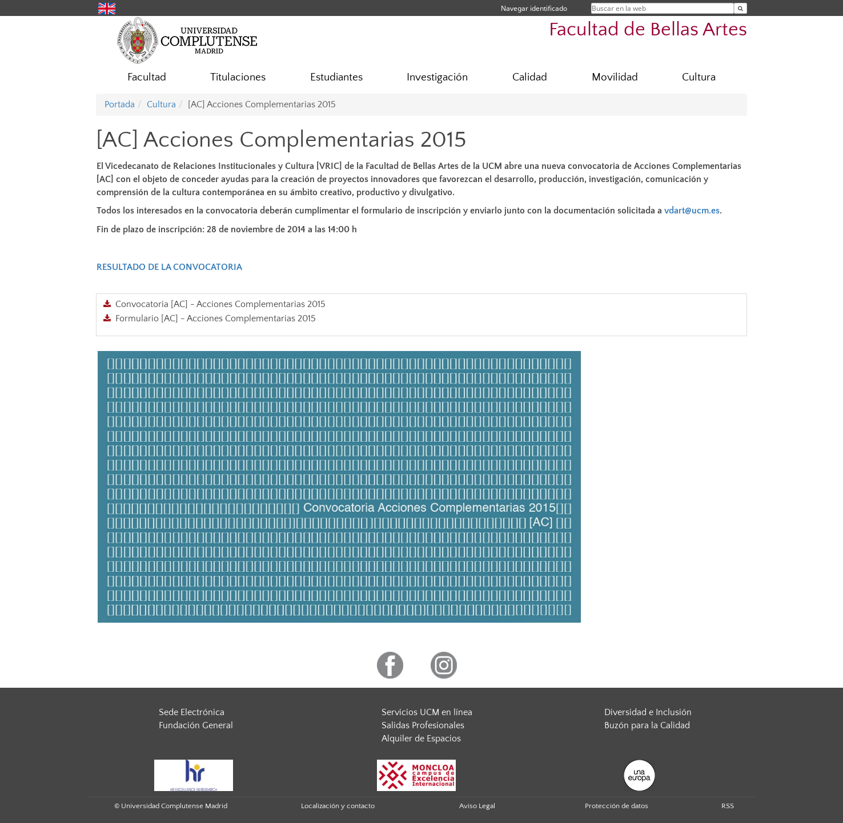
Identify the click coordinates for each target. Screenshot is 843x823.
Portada (120, 104)
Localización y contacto (338, 806)
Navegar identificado (534, 8)
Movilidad (615, 77)
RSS (727, 806)
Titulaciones (238, 77)
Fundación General (196, 725)
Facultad (146, 77)
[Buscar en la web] (740, 8)
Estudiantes (336, 77)
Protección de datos (616, 806)
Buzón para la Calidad (647, 725)
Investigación (437, 77)
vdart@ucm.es (692, 210)
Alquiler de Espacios (421, 738)
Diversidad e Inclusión (648, 712)
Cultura (699, 77)
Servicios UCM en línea (427, 712)
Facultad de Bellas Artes (648, 30)
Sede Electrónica (191, 712)
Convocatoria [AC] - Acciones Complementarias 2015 (220, 304)
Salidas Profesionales (423, 725)
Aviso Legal (477, 806)
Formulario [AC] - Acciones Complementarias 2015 (215, 318)
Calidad (529, 77)
